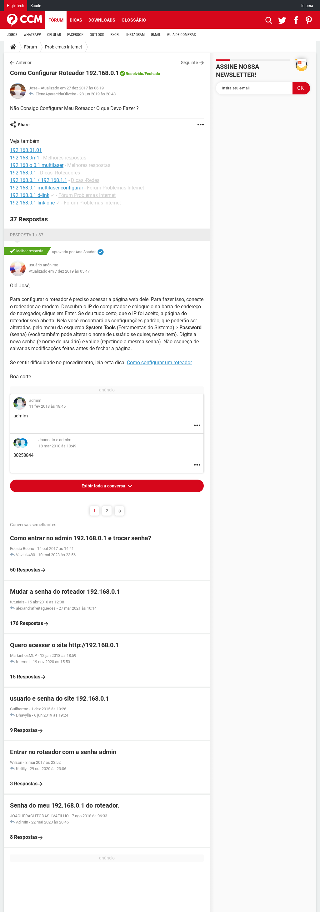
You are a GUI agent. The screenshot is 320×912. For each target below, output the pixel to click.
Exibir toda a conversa (104, 485)
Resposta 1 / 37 (26, 234)
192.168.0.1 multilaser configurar (46, 188)
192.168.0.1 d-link (29, 195)
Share (24, 124)
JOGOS (12, 35)
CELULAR (54, 35)
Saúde (35, 5)
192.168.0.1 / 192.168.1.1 (38, 180)
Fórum (55, 20)
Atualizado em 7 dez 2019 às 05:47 (59, 271)
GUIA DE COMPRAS (181, 35)
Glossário (134, 20)
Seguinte (189, 62)
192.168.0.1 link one (32, 203)
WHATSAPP (32, 35)
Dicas (76, 20)
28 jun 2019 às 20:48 (97, 94)
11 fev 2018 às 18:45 (47, 406)
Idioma (307, 5)
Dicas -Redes (85, 180)
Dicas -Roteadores (60, 173)
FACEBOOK (75, 35)
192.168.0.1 (23, 173)
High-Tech (15, 5)
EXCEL (115, 35)
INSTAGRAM (135, 35)
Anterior (24, 62)
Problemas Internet (63, 46)
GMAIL (156, 35)
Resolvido (134, 73)
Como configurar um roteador (159, 362)
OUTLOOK (97, 35)
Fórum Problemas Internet (115, 188)
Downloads (101, 20)
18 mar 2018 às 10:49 (57, 446)
